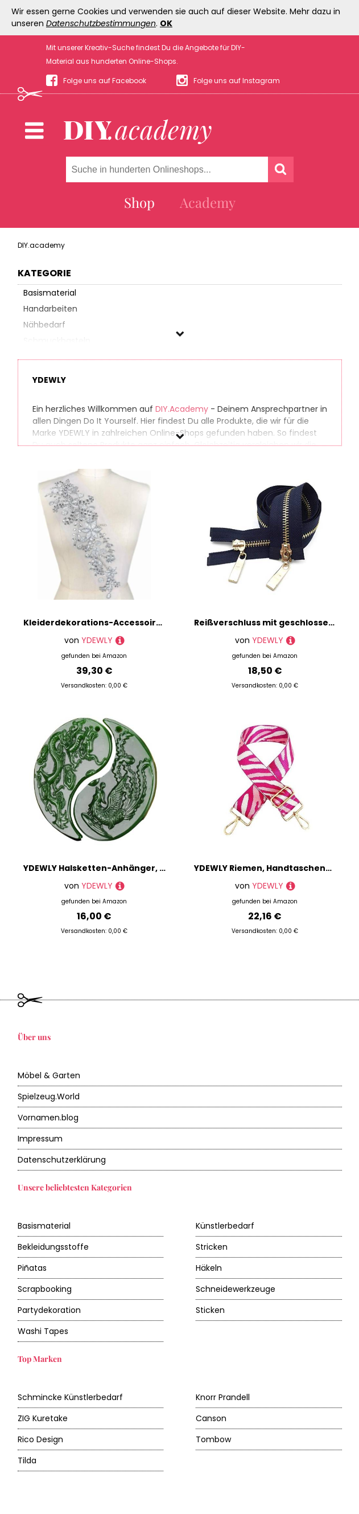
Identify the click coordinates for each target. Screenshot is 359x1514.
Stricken (212, 1247)
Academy (208, 202)
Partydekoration (49, 1310)
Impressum (40, 1138)
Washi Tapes (43, 1331)
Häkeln (209, 1268)
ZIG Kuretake (43, 1418)
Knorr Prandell (223, 1397)
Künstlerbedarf (225, 1225)
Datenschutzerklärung (62, 1159)
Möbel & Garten (49, 1075)
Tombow (213, 1439)
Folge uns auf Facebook (104, 80)
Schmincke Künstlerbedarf (70, 1397)
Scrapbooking (45, 1289)
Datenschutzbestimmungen (101, 23)
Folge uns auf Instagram (236, 80)
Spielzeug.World (49, 1096)
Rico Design (40, 1439)
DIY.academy (41, 245)
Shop (139, 202)
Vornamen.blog (48, 1117)
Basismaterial (44, 1225)
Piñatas (32, 1268)
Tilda (27, 1460)
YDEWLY (97, 640)
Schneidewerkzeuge (235, 1289)
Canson (211, 1418)
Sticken (210, 1310)
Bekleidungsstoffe (53, 1247)
